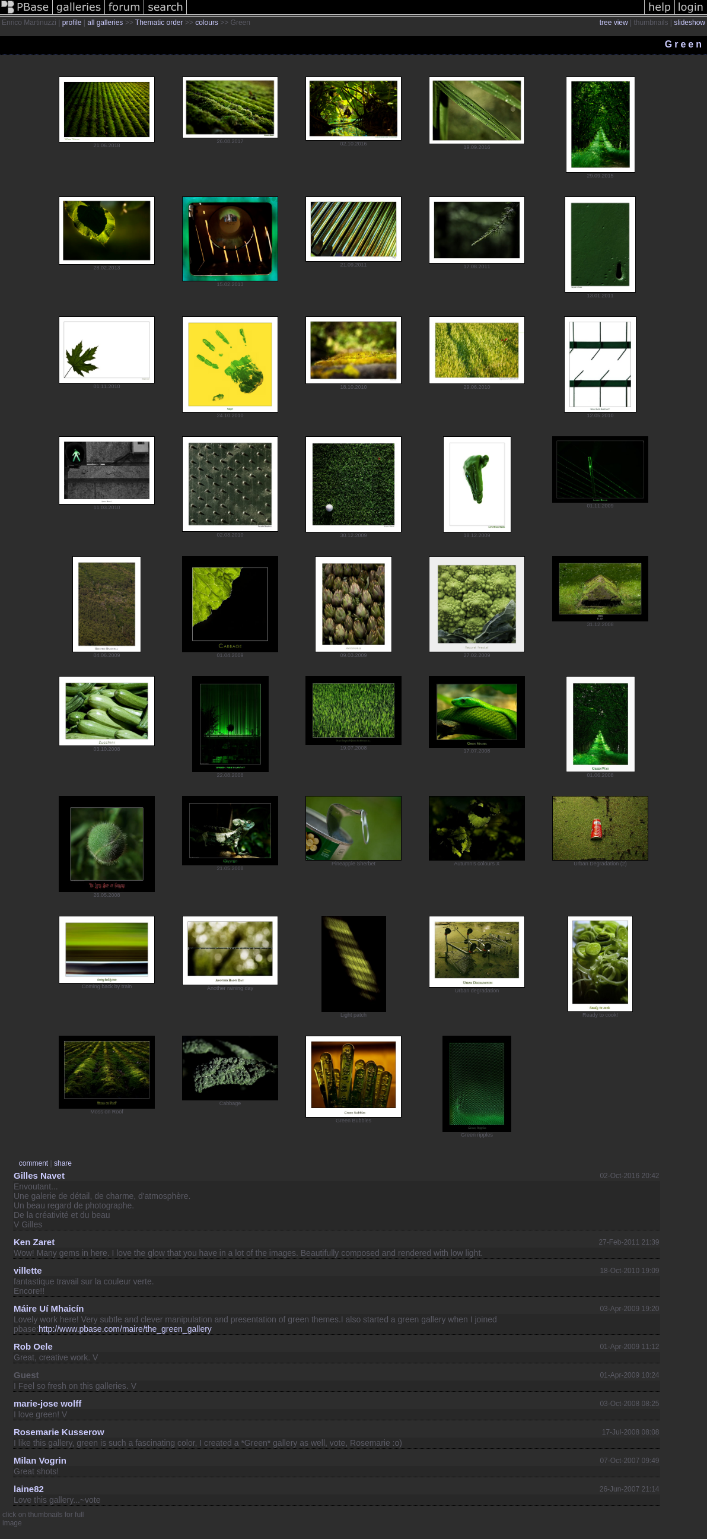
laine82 (29, 1489)
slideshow (689, 22)
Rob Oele (33, 1346)
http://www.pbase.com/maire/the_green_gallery (125, 1329)
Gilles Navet (39, 1175)
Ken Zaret (34, 1242)
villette (28, 1270)
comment (33, 1163)
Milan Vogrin (40, 1460)
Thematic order (159, 22)
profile (72, 22)
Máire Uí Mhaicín (49, 1308)
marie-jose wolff (47, 1403)
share (63, 1163)
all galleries (105, 22)
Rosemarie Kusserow (59, 1432)
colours (206, 22)
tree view (614, 22)
